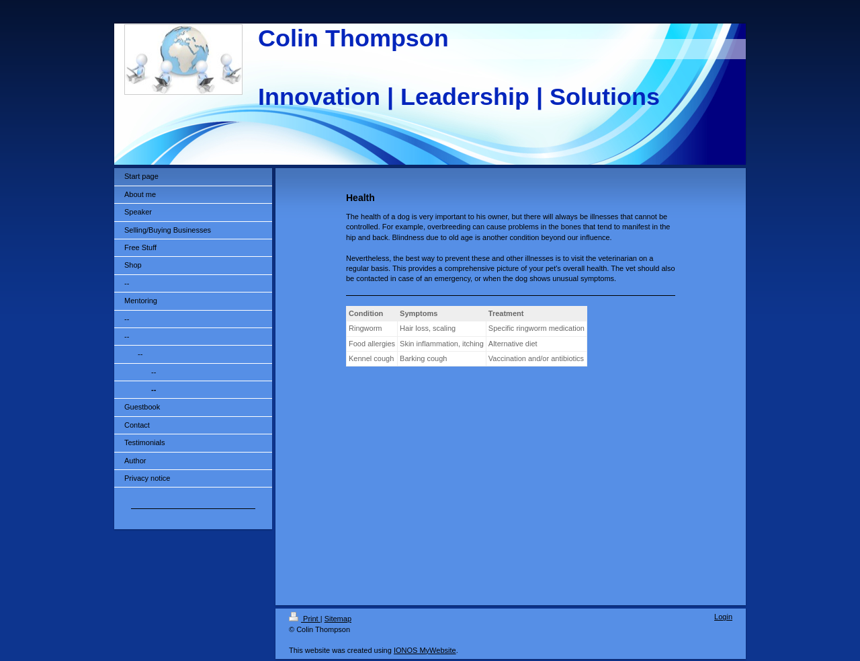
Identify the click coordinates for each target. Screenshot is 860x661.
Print (304, 619)
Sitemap (338, 619)
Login (723, 617)
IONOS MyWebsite (425, 650)
